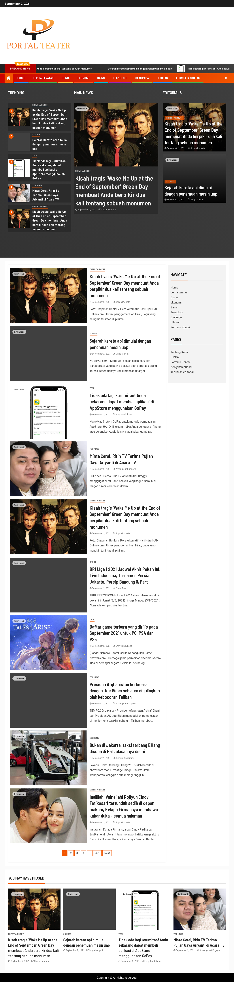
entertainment (40, 105)
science (36, 135)
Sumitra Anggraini (125, 758)
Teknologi (120, 78)
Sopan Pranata (110, 209)
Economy (94, 738)
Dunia (65, 78)
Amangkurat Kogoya (126, 469)
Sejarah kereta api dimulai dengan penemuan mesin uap (163, 68)
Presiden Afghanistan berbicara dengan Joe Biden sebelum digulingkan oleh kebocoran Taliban (125, 690)
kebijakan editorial (182, 372)
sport (93, 562)
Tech (34, 156)
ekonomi (83, 78)
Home (21, 78)
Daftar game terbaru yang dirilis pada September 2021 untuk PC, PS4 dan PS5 (124, 633)
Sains (101, 78)
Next (107, 853)
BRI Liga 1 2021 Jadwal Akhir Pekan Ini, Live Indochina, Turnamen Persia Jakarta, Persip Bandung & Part (125, 575)
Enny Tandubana (124, 414)
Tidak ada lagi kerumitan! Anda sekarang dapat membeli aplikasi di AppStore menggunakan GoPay (49, 169)
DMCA (175, 357)
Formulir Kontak (188, 78)
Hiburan (162, 78)
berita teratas (43, 78)
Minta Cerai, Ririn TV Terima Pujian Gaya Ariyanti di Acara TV (45, 194)
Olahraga (142, 78)
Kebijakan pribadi (181, 367)
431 (97, 853)
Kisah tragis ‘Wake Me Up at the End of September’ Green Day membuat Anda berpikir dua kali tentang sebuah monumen (49, 119)
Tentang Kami (179, 352)
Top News (37, 185)
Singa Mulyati (197, 199)
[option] (39, 118)
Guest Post (121, 588)
